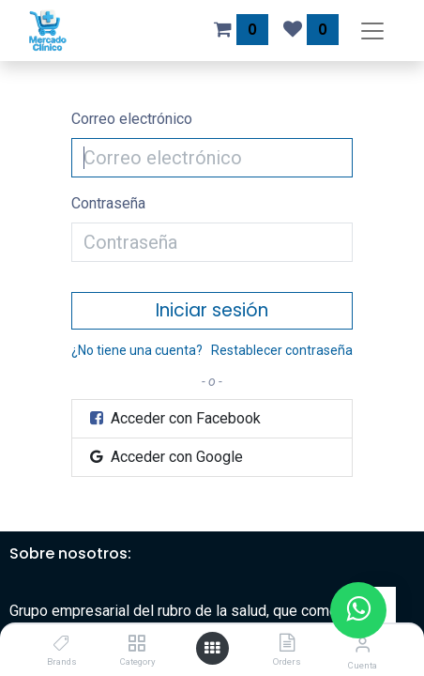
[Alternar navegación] (372, 31)
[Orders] (287, 644)
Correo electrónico (131, 119)
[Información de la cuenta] (362, 644)
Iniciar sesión (212, 310)
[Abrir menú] (212, 648)
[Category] (136, 644)
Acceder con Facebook (174, 418)
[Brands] (61, 644)
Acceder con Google (165, 457)
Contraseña (108, 203)
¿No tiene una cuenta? (137, 350)
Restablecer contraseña (282, 350)
